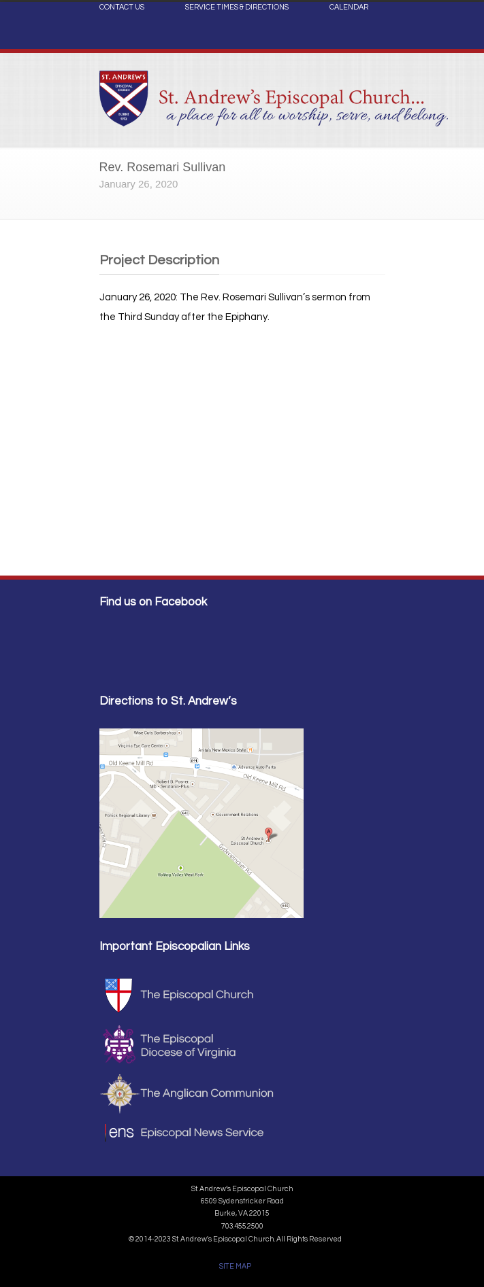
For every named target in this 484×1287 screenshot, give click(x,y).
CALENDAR (348, 7)
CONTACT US (121, 7)
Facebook (371, 38)
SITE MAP (235, 1266)
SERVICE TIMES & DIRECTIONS (237, 7)
